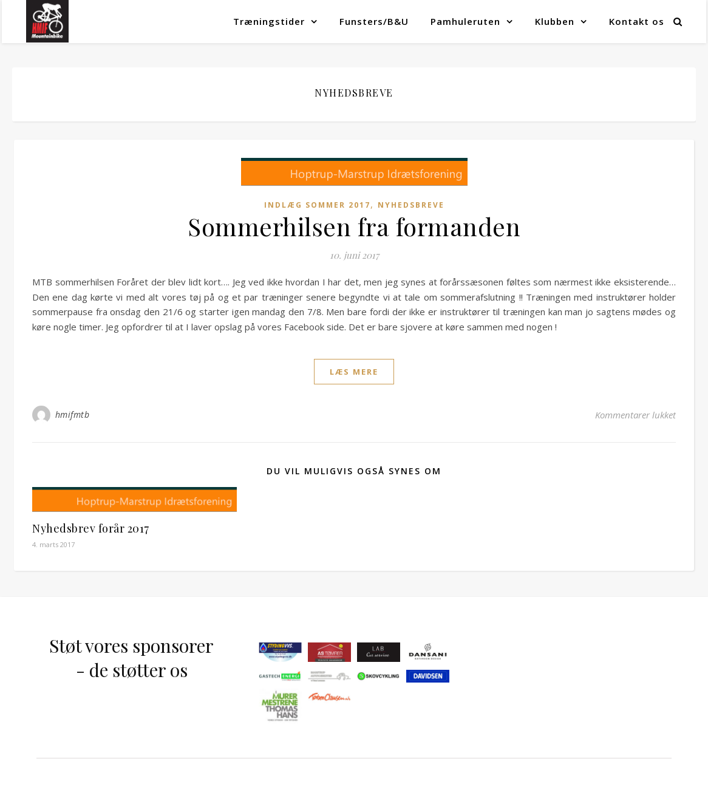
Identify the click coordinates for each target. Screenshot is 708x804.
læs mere (354, 371)
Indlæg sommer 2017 (317, 205)
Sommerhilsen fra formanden (354, 226)
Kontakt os (636, 21)
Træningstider (269, 21)
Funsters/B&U (374, 21)
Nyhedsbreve (411, 205)
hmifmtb (72, 414)
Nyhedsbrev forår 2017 (90, 528)
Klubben (554, 21)
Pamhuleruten (465, 21)
